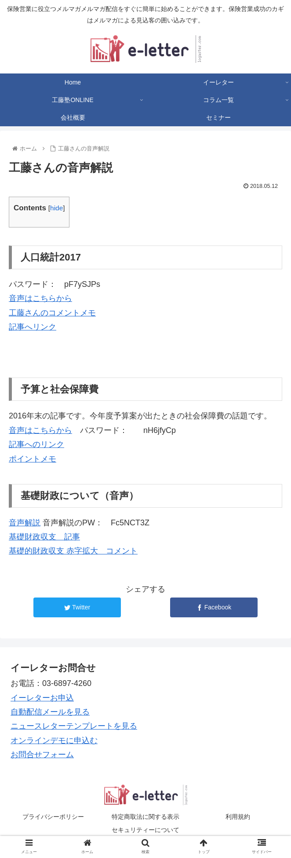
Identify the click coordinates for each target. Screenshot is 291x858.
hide (56, 208)
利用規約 (238, 816)
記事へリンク (32, 327)
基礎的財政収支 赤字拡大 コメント (73, 550)
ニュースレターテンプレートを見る (74, 726)
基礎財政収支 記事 (44, 536)
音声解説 (24, 522)
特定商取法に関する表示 (145, 816)
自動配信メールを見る (50, 712)
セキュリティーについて (145, 829)
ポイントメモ (32, 459)
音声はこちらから (40, 298)
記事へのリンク (36, 444)
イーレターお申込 (42, 697)
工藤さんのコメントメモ (52, 312)
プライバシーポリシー (53, 816)
